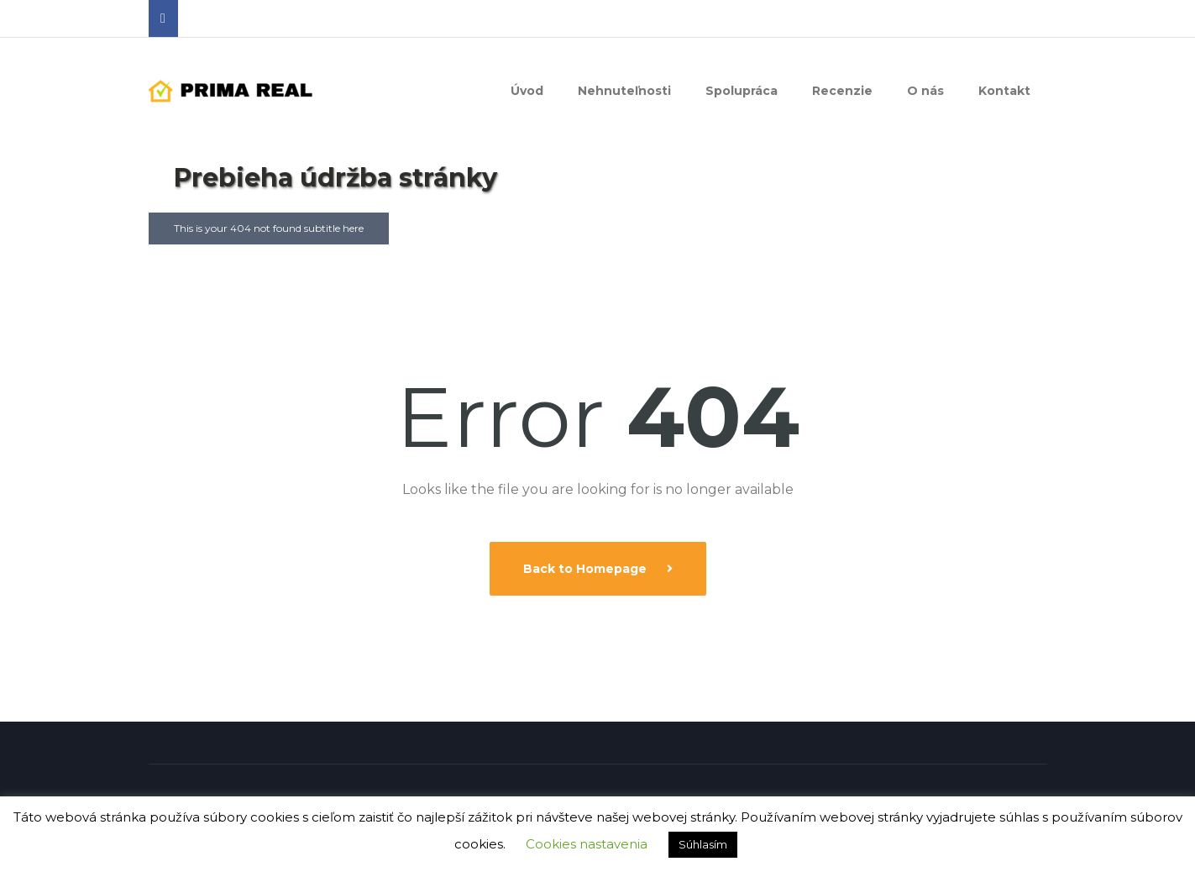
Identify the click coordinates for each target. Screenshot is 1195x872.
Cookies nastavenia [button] (586, 844)
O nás (925, 90)
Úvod (527, 90)
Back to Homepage (586, 568)
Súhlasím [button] (703, 844)
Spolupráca (741, 90)
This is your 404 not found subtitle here (269, 228)
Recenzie (842, 90)
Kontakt (1004, 90)
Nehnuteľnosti (624, 90)
